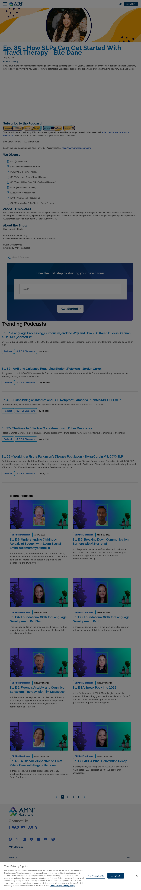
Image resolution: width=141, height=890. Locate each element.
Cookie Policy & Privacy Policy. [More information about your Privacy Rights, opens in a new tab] (62, 885)
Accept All (115, 876)
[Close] (137, 876)
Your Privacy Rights (96, 876)
